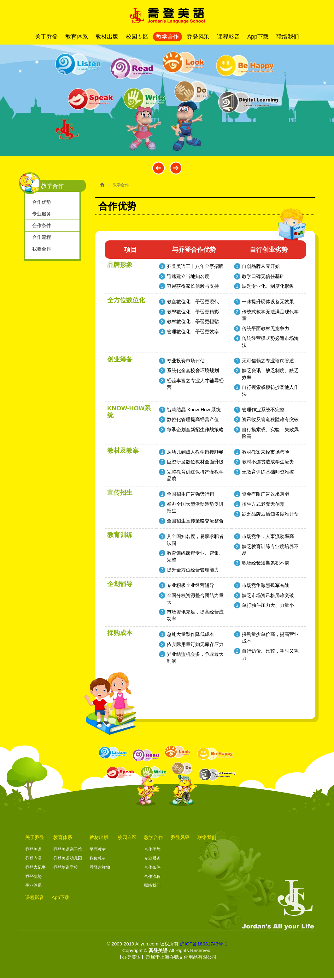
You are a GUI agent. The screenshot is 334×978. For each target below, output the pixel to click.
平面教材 (98, 849)
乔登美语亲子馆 (67, 849)
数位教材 (98, 858)
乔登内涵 (33, 858)
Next (176, 168)
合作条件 (41, 225)
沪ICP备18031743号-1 (203, 943)
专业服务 (41, 213)
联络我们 (152, 885)
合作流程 (41, 237)
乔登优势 (33, 876)
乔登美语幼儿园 (67, 858)
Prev (158, 168)
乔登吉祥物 (100, 867)
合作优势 (41, 202)
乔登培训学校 (65, 867)
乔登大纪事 (35, 867)
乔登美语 (33, 849)
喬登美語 (167, 15)
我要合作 (41, 248)
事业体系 (33, 885)
